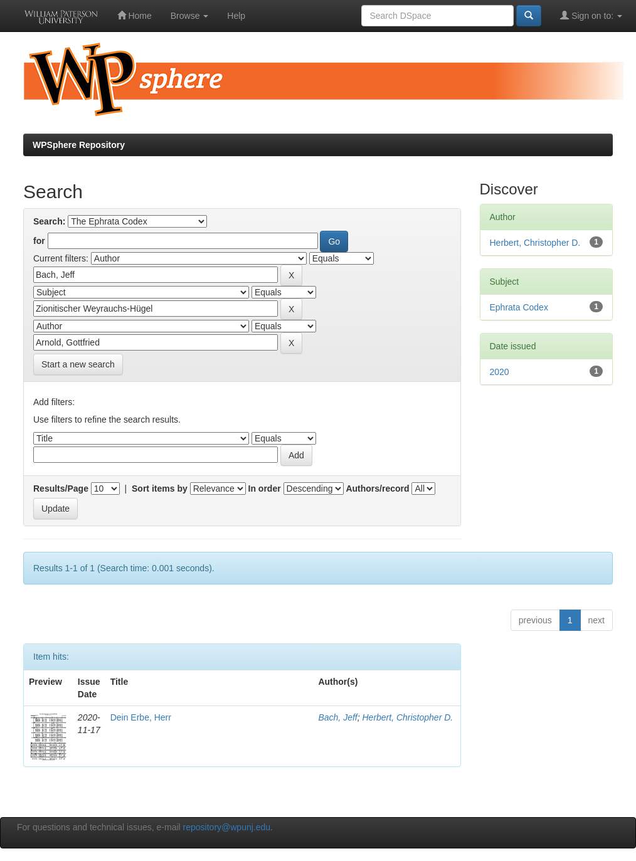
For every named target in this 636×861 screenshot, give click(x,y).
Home (134, 15)
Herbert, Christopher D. (407, 717)
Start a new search (78, 364)
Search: (49, 221)
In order (264, 488)
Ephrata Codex (519, 307)
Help (236, 16)
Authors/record (377, 488)
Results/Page (60, 488)
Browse (190, 16)
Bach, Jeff (337, 717)
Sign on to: (591, 15)
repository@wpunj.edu (227, 827)
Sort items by (160, 488)
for (39, 241)
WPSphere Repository (79, 145)
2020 (499, 372)
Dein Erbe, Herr (140, 717)
